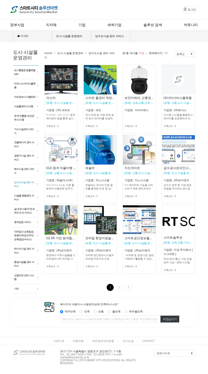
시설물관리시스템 (23, 106)
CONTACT (148, 341)
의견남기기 (170, 319)
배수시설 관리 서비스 (24, 170)
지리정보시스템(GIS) (24, 97)
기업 (82, 24)
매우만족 (70, 311)
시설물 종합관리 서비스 (24, 197)
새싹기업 (114, 24)
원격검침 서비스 (22, 222)
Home (48, 53)
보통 (101, 311)
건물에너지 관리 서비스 (24, 144)
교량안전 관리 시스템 (24, 277)
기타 (16, 288)
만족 (87, 311)
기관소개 (58, 341)
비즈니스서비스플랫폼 (25, 85)
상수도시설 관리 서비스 (109, 36)
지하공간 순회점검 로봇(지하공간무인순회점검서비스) (24, 235)
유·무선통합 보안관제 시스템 (24, 117)
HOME (23, 36)
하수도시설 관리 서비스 (24, 250)
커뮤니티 (191, 24)
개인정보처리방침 (103, 341)
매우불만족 (136, 311)
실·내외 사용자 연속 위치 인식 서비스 (24, 210)
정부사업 (17, 24)
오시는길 (128, 341)
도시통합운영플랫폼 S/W (25, 72)
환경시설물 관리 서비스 (24, 263)
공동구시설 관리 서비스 (24, 157)
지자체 (51, 24)
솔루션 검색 (152, 24)
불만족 (116, 311)
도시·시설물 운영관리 (69, 36)
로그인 (190, 9)
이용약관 (78, 341)
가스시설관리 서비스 (24, 131)
